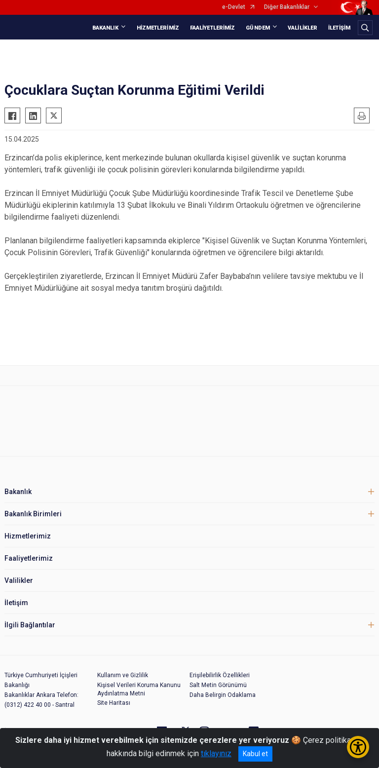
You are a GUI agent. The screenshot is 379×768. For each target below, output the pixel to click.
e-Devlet (233, 7)
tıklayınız (216, 753)
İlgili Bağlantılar (29, 625)
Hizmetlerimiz (27, 536)
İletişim (16, 603)
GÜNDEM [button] (258, 28)
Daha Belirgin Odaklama (223, 694)
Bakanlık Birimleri (33, 514)
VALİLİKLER (302, 28)
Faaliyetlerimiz (28, 558)
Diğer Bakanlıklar (286, 7)
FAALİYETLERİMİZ (212, 28)
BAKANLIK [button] (105, 28)
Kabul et (255, 754)
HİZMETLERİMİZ (158, 28)
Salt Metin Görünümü (218, 685)
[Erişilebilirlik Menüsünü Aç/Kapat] (358, 747)
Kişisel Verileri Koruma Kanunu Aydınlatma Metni (139, 689)
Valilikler (18, 580)
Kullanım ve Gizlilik (122, 675)
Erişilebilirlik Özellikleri (220, 675)
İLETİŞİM (339, 28)
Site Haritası (113, 702)
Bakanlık (18, 492)
